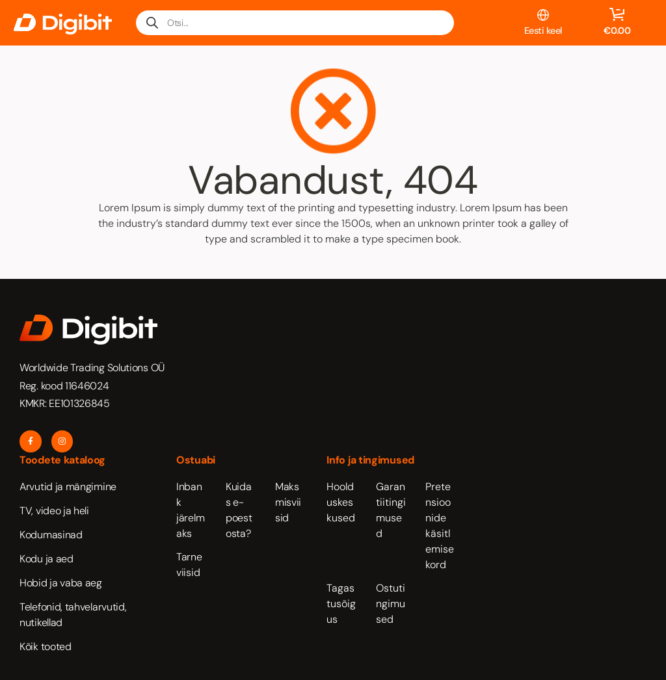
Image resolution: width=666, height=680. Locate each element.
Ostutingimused (390, 603)
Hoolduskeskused (340, 502)
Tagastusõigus (341, 603)
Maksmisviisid (288, 502)
